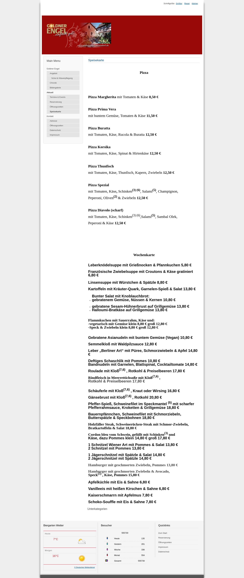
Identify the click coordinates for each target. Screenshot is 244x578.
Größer (179, 3)
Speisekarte (55, 111)
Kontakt (50, 116)
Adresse (53, 121)
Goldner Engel (53, 69)
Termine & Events (57, 97)
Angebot (53, 73)
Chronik (53, 83)
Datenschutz (55, 130)
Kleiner (195, 3)
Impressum (55, 135)
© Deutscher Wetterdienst (84, 567)
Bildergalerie (55, 87)
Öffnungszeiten (56, 107)
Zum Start (162, 533)
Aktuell (50, 92)
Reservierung (56, 102)
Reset (187, 3)
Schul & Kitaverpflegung (62, 78)
